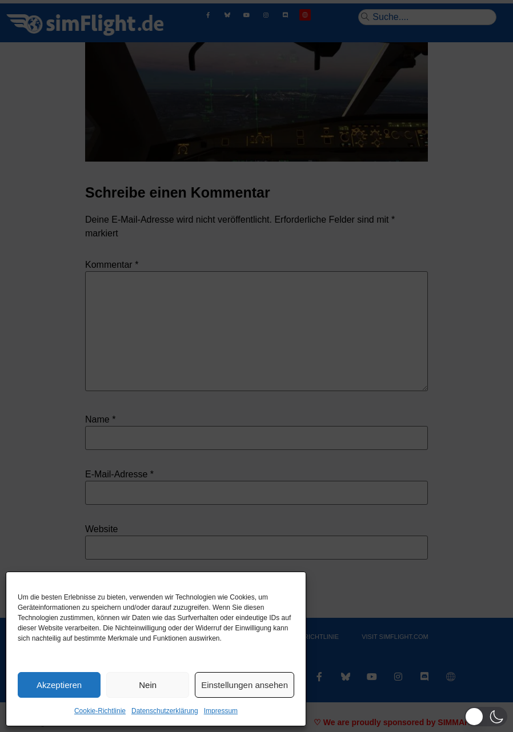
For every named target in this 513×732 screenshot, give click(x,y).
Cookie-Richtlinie (100, 711)
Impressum (221, 711)
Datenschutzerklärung (164, 711)
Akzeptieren (59, 685)
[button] (485, 716)
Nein (148, 685)
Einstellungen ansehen (244, 685)
